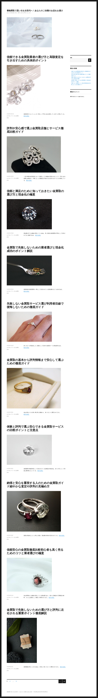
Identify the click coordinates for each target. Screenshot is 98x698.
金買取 (17, 115)
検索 (71, 57)
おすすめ (8, 115)
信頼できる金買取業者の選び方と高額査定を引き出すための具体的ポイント (35, 58)
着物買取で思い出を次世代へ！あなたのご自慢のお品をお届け (35, 10)
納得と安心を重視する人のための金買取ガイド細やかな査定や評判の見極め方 (35, 484)
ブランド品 (13, 115)
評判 (8, 117)
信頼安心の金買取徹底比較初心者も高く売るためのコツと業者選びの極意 (35, 551)
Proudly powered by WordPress (41, 691)
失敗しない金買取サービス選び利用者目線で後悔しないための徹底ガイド (35, 305)
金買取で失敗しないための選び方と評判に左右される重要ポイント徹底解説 (35, 611)
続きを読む (26, 116)
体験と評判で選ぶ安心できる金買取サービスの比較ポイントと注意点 (35, 428)
